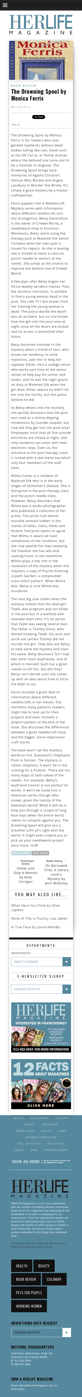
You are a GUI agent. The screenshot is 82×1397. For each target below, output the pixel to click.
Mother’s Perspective (41, 1137)
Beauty (19, 1118)
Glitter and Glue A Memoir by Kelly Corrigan (26, 875)
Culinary (61, 1118)
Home (62, 1131)
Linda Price (23, 107)
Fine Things (50, 1125)
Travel (19, 1150)
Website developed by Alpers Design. (32, 1247)
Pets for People (29, 1144)
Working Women (56, 1150)
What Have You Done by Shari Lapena (35, 908)
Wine (34, 1150)
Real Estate (56, 1144)
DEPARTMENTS (21, 953)
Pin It (16, 124)
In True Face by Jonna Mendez (35, 927)
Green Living (25, 1131)
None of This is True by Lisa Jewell (39, 918)
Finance (29, 1125)
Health (46, 1131)
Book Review (24, 85)
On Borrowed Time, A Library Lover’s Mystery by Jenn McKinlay (56, 874)
